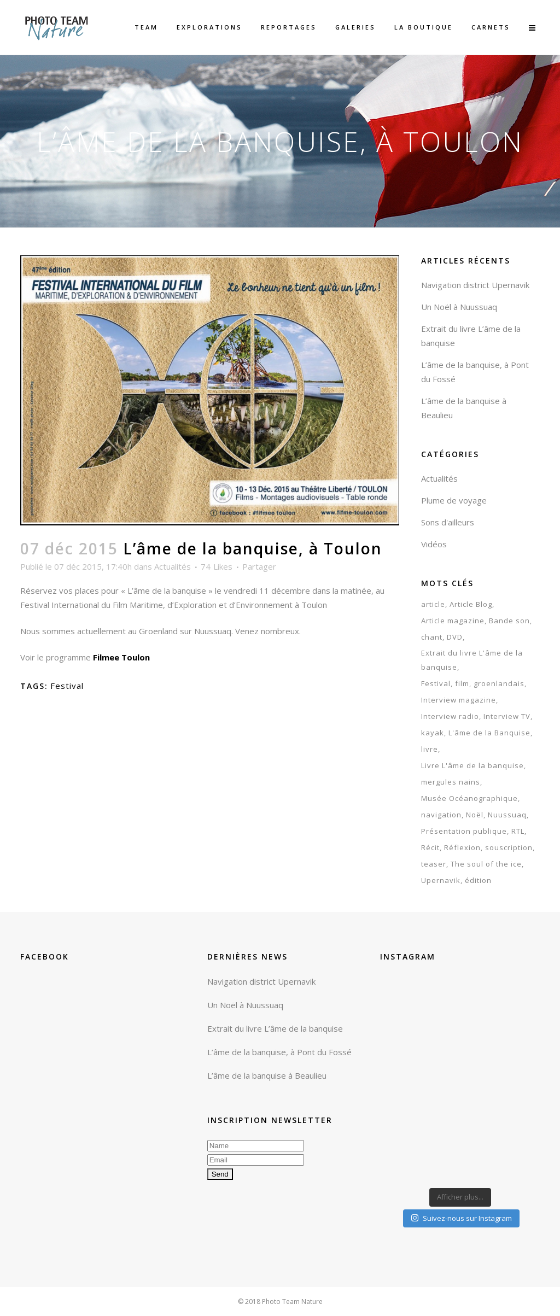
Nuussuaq (507, 815)
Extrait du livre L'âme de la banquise (472, 660)
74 (216, 566)
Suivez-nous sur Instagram (461, 1218)
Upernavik (440, 880)
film (462, 683)
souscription (509, 847)
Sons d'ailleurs (447, 522)
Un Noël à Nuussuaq (459, 306)
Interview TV (506, 716)
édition (478, 880)
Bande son (509, 620)
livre (429, 749)
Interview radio (450, 716)
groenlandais (499, 683)
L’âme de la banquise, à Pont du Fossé (279, 1051)
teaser (433, 864)
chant (431, 637)
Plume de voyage (454, 500)
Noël (474, 815)
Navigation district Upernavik (475, 284)
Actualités (172, 566)
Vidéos (434, 544)
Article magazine (453, 620)
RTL (517, 831)
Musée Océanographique (469, 798)
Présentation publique (464, 831)
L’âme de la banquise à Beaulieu (266, 1075)
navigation (441, 815)
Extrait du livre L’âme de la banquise (275, 1028)
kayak (432, 733)
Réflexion (462, 847)
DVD (455, 637)
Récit (430, 847)
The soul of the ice (486, 864)
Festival (67, 685)
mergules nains (450, 782)
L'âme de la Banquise (489, 733)
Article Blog (471, 604)
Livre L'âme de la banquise (472, 765)
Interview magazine (458, 700)
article (433, 604)
